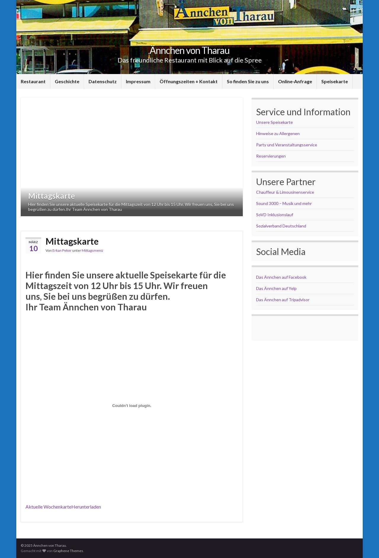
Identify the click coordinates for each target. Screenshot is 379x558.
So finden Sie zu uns (248, 81)
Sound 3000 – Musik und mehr (284, 203)
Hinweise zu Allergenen (278, 133)
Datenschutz (103, 81)
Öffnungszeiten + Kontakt (189, 81)
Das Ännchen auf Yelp (276, 288)
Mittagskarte (51, 196)
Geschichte (67, 81)
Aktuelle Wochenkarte (48, 506)
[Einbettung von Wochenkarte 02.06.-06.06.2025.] (131, 405)
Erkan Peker (62, 250)
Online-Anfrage (295, 81)
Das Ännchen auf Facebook (281, 277)
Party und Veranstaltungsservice (286, 144)
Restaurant (33, 81)
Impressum (138, 81)
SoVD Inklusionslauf (274, 214)
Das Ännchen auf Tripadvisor (282, 299)
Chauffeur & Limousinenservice (285, 192)
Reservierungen (271, 155)
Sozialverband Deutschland (281, 225)
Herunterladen (86, 506)
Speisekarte (334, 81)
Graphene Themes (68, 551)
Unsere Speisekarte (274, 122)
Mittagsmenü (92, 250)
